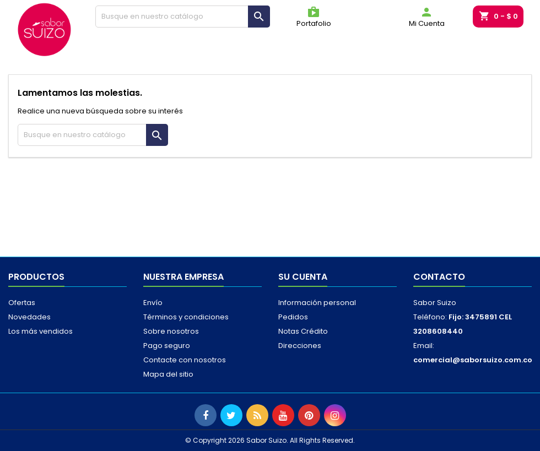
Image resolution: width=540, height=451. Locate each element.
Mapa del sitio (168, 374)
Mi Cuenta (427, 17)
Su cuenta (302, 276)
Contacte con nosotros (184, 360)
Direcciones (299, 345)
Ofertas (21, 302)
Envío (153, 302)
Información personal (317, 302)
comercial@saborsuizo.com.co (472, 360)
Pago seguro (166, 345)
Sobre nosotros (171, 331)
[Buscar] (182, 17)
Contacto (439, 276)
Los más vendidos (40, 331)
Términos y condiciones (186, 317)
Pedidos (293, 317)
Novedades (29, 317)
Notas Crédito (303, 331)
